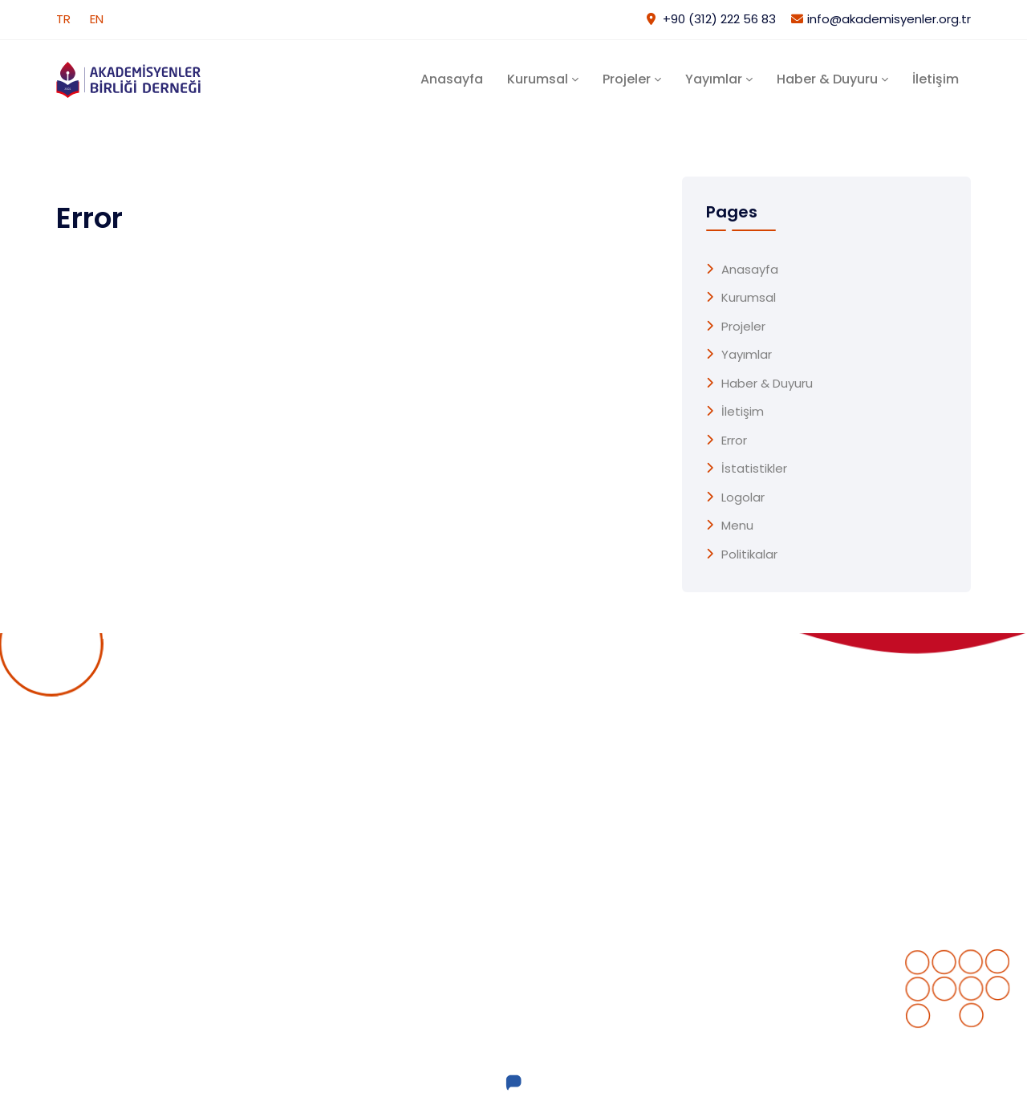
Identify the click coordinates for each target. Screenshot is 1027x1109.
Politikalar (749, 554)
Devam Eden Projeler (586, 766)
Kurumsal (537, 79)
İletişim (935, 79)
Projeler (627, 79)
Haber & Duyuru (827, 79)
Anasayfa (451, 79)
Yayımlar (713, 79)
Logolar (743, 498)
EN (97, 18)
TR (63, 18)
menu (737, 526)
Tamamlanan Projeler (589, 798)
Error (734, 441)
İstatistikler (754, 469)
